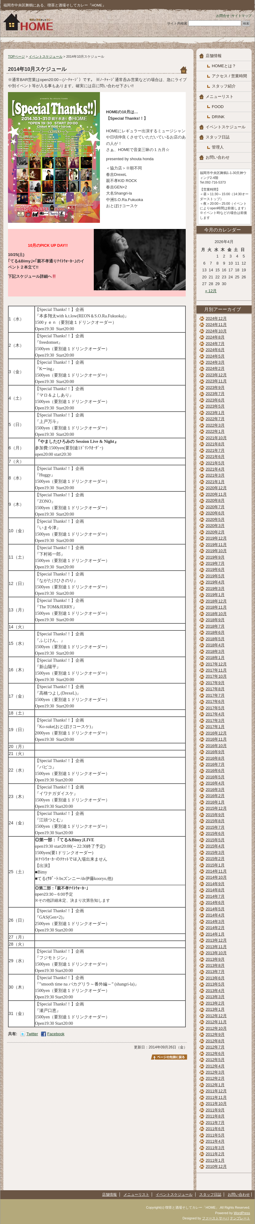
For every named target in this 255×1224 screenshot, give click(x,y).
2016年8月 (215, 758)
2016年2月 (215, 795)
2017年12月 (216, 664)
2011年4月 (215, 1141)
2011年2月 (215, 1154)
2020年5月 (215, 519)
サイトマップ (241, 15)
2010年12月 (216, 1166)
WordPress (242, 1213)
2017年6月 (215, 701)
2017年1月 (215, 726)
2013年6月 (215, 978)
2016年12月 (216, 733)
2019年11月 (216, 544)
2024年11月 (216, 324)
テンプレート (240, 1218)
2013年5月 (215, 984)
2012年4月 (215, 1066)
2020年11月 (216, 494)
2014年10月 (216, 877)
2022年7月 (215, 418)
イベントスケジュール (46, 56)
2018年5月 (215, 639)
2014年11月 (216, 871)
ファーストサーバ (215, 1218)
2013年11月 (216, 946)
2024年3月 (215, 362)
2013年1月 (215, 1009)
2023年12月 (216, 375)
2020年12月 (216, 488)
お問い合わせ (218, 157)
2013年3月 (215, 996)
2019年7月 (215, 563)
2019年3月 (215, 588)
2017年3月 (215, 720)
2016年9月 (215, 752)
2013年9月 (215, 959)
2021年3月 (215, 475)
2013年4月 (215, 990)
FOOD (218, 106)
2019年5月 (215, 576)
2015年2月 (215, 858)
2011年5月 (215, 1135)
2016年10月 (216, 745)
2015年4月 (215, 846)
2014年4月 (215, 915)
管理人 (218, 147)
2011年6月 (215, 1128)
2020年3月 (215, 525)
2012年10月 (216, 1028)
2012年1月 (215, 1085)
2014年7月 (215, 896)
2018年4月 (215, 645)
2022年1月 (215, 431)
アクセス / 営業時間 (229, 76)
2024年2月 (215, 368)
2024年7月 (215, 343)
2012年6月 (215, 1053)
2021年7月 (215, 450)
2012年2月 (215, 1078)
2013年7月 (215, 971)
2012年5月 (215, 1059)
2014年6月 (215, 902)
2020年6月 (215, 513)
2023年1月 (215, 412)
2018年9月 (215, 620)
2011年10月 (216, 1103)
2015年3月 (215, 852)
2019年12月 (216, 538)
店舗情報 (214, 55)
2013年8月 (215, 965)
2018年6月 (215, 632)
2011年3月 (215, 1147)
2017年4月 (215, 714)
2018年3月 (215, 651)
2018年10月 (216, 613)
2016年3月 (215, 789)
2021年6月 (215, 456)
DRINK (218, 116)
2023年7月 (215, 393)
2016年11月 (216, 739)
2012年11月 (216, 1022)
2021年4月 (215, 469)
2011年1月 (215, 1160)
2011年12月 (216, 1091)
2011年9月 (215, 1110)
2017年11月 (216, 670)
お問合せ (223, 15)
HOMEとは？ (224, 66)
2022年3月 (215, 425)
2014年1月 (215, 934)
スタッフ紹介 (224, 86)
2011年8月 (215, 1116)
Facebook (55, 1034)
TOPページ (16, 56)
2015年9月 (215, 814)
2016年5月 (215, 777)
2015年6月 (215, 833)
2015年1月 (215, 865)
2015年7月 (215, 827)
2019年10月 (216, 550)
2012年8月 (215, 1041)
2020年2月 (215, 532)
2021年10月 (216, 438)
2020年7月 (215, 507)
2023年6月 (215, 400)
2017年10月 (216, 676)
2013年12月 (216, 940)
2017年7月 (215, 695)
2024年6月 (215, 349)
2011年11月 (216, 1097)
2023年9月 (215, 387)
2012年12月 (216, 1015)
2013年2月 (215, 1003)
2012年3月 (215, 1072)
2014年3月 (215, 921)
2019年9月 (215, 557)
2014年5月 (215, 909)
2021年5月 (215, 463)
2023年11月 (216, 381)
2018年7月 (215, 626)
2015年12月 (216, 808)
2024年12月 (216, 318)
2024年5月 (215, 356)
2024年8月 (215, 337)
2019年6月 (215, 569)
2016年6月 (215, 770)
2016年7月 (215, 764)
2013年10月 (216, 953)
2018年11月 (216, 607)
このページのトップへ (169, 1057)
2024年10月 (216, 331)
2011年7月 (215, 1122)
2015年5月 (215, 840)
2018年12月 (216, 601)
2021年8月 (215, 444)
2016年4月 (215, 783)
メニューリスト (220, 96)
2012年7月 (215, 1047)
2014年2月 (215, 927)
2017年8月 (215, 689)
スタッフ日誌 (218, 137)
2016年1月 (215, 802)
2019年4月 (215, 582)
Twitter (32, 1034)
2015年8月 (215, 821)
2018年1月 (215, 657)
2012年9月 (215, 1034)
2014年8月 (215, 890)
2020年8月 (215, 500)
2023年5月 (215, 406)
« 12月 (211, 291)
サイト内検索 (177, 23)
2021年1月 (215, 481)
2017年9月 (215, 682)
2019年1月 (215, 594)
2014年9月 (215, 883)
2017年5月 (215, 708)
